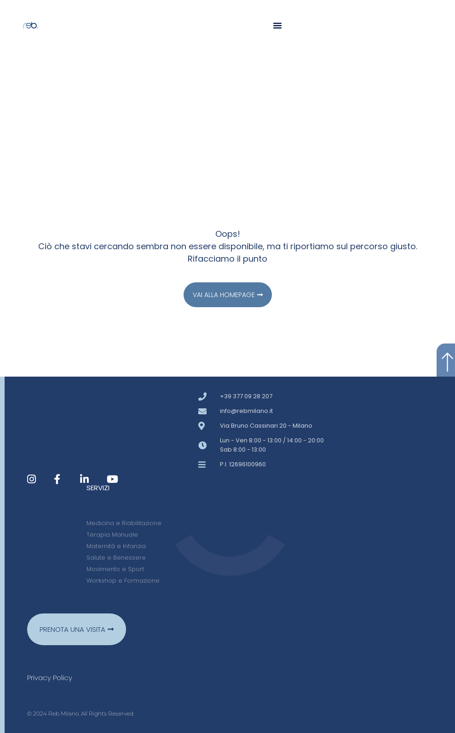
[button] (277, 25)
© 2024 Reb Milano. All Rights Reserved (80, 713)
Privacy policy (49, 677)
